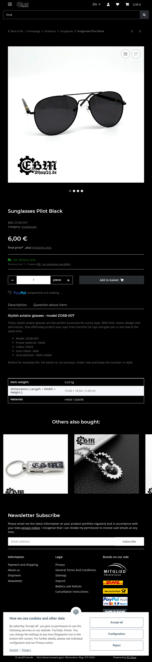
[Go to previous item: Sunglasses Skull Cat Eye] (132, 31)
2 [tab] (74, 191)
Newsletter (15, 581)
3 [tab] (78, 191)
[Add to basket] (11, 44)
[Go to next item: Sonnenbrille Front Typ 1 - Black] (140, 31)
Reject (116, 645)
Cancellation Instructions (71, 591)
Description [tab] (17, 305)
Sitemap (60, 575)
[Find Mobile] (71, 14)
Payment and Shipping (23, 565)
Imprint (14, 650)
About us (14, 570)
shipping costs (41, 247)
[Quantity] (33, 280)
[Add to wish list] (135, 54)
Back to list (17, 31)
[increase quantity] (68, 280)
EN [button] (95, 4)
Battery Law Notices (68, 586)
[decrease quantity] (12, 280)
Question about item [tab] (50, 305)
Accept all (116, 622)
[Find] (144, 14)
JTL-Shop (131, 657)
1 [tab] (70, 191)
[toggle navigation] (10, 2)
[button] (108, 4)
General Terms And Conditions (75, 570)
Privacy (26, 650)
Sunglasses (29, 227)
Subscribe (129, 541)
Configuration (116, 633)
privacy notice (30, 528)
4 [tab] (82, 191)
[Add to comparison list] (125, 54)
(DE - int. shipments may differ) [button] (54, 264)
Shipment (14, 575)
